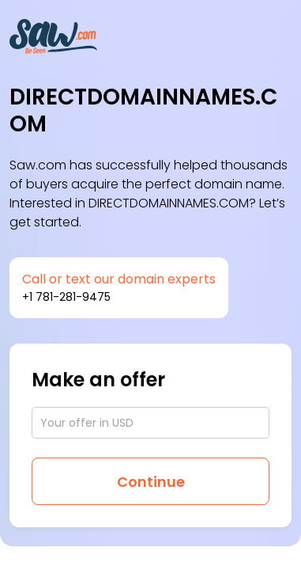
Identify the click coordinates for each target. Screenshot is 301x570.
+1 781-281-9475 (66, 297)
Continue (151, 482)
